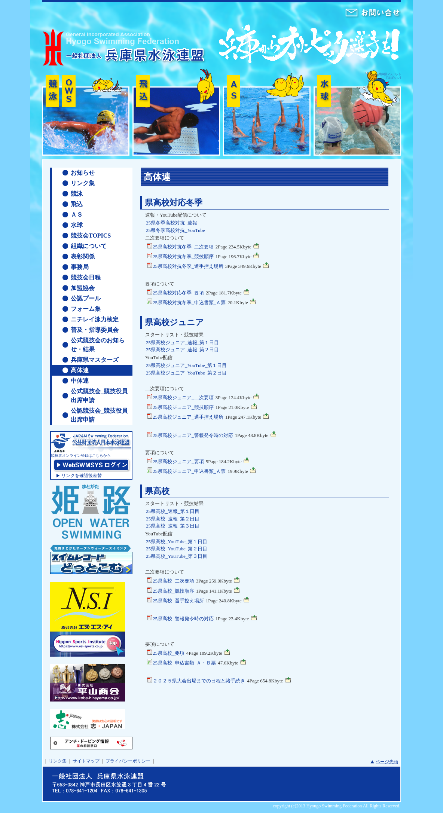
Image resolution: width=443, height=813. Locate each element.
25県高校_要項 (165, 653)
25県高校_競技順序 (170, 590)
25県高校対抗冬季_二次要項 (180, 246)
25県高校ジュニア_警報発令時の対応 (190, 435)
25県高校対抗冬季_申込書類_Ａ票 (186, 302)
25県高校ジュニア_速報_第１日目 (182, 342)
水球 (77, 225)
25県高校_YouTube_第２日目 (176, 548)
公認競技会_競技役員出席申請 (99, 415)
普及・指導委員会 (95, 330)
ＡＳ (77, 214)
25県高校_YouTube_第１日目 (176, 541)
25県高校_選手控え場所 (175, 600)
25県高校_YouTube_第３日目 (176, 556)
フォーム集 (86, 309)
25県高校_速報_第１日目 (172, 511)
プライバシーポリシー (128, 761)
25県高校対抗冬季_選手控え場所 (185, 266)
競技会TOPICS (91, 235)
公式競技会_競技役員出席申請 (99, 395)
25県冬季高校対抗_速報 (171, 223)
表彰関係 (83, 256)
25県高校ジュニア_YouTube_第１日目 (186, 365)
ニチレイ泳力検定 (95, 319)
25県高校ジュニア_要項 (175, 461)
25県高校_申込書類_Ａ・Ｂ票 (181, 662)
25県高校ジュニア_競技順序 (180, 407)
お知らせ (83, 172)
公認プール (86, 298)
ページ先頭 (387, 761)
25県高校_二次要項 (170, 580)
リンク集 (83, 183)
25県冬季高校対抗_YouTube (175, 230)
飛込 (77, 204)
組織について (89, 246)
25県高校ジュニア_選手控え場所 (185, 416)
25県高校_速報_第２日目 (172, 519)
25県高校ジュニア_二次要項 (180, 397)
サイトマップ (86, 761)
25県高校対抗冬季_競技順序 (180, 256)
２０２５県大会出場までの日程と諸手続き (196, 680)
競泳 (77, 193)
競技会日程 (86, 277)
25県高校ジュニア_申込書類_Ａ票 (186, 471)
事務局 (80, 267)
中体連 (80, 381)
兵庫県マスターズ (95, 360)
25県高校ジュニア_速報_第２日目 (182, 349)
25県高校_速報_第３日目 (172, 526)
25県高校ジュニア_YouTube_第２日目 (186, 373)
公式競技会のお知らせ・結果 (98, 344)
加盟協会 (83, 288)
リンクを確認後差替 (81, 475)
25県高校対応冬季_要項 (175, 292)
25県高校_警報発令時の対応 (180, 618)
